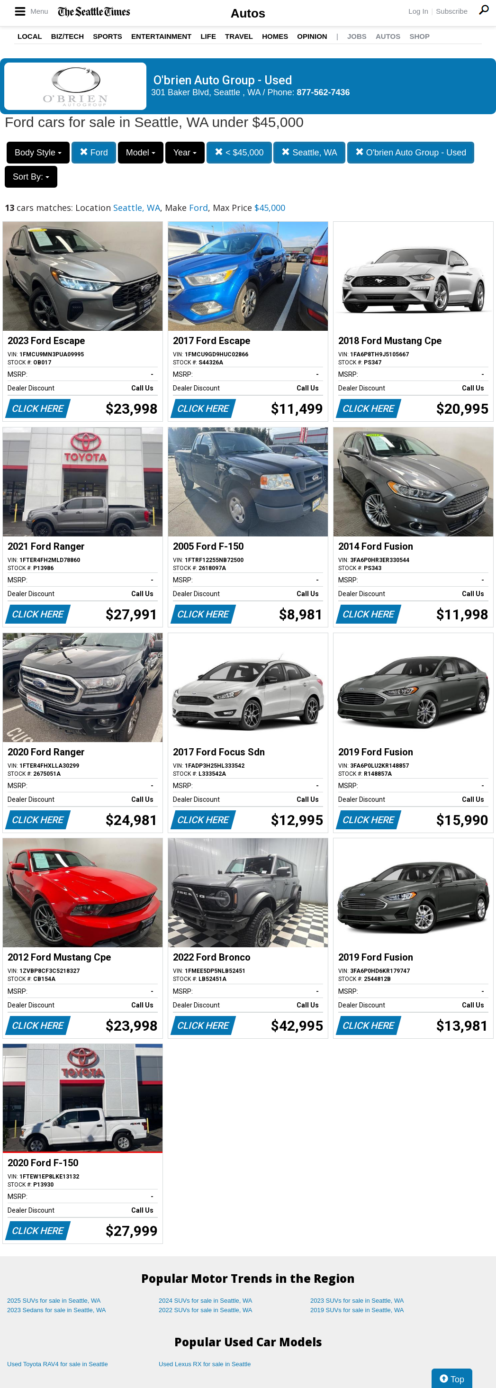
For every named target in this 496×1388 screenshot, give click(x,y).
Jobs (357, 36)
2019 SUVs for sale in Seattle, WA (357, 1310)
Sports (107, 36)
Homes (275, 36)
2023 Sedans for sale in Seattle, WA (56, 1310)
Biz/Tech (67, 36)
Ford (94, 152)
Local (30, 36)
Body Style (38, 152)
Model (140, 152)
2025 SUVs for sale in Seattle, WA (54, 1300)
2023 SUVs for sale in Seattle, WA (357, 1300)
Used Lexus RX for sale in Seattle (205, 1364)
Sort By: (31, 176)
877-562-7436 (323, 92)
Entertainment (161, 36)
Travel (239, 36)
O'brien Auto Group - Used (411, 152)
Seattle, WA (309, 152)
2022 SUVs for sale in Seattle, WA (206, 1310)
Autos (248, 13)
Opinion (312, 36)
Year (185, 152)
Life (208, 36)
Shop (419, 36)
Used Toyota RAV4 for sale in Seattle (57, 1364)
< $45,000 (239, 152)
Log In (418, 11)
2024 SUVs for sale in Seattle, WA (206, 1300)
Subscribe (452, 11)
